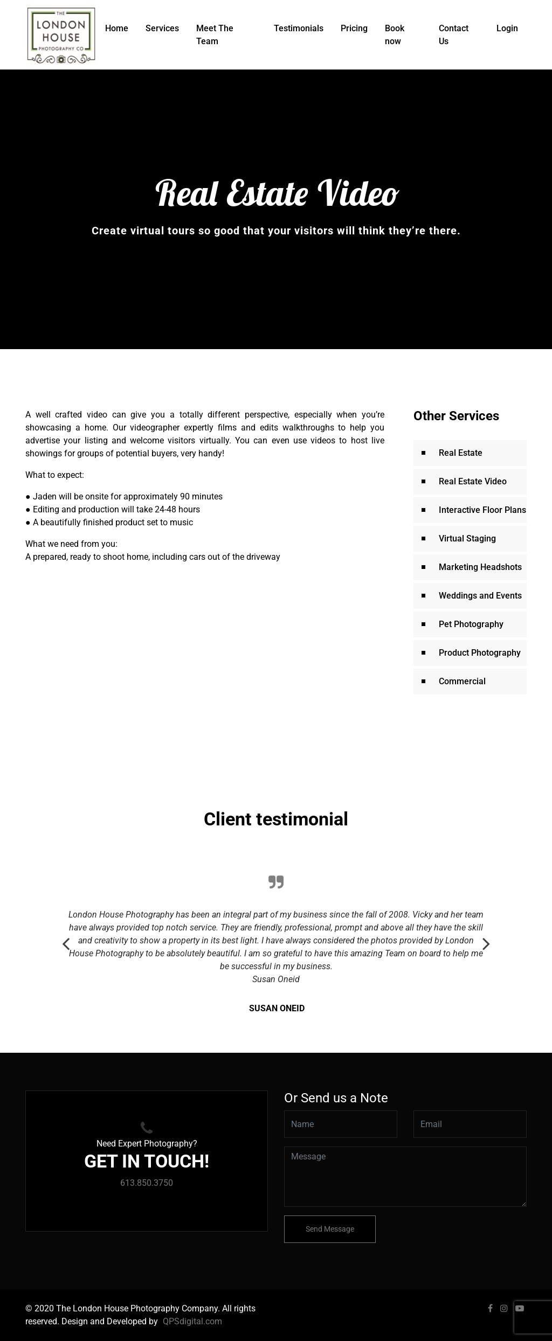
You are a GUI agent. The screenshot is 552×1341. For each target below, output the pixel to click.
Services (162, 28)
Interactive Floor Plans (482, 510)
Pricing (354, 28)
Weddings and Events (480, 595)
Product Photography (480, 653)
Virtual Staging (467, 538)
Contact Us (453, 34)
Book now (394, 34)
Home (116, 28)
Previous (65, 938)
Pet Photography (471, 624)
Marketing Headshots (480, 567)
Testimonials (298, 28)
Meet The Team (214, 34)
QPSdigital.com (192, 1321)
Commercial (462, 681)
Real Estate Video (473, 481)
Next (486, 938)
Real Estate (460, 453)
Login (507, 28)
